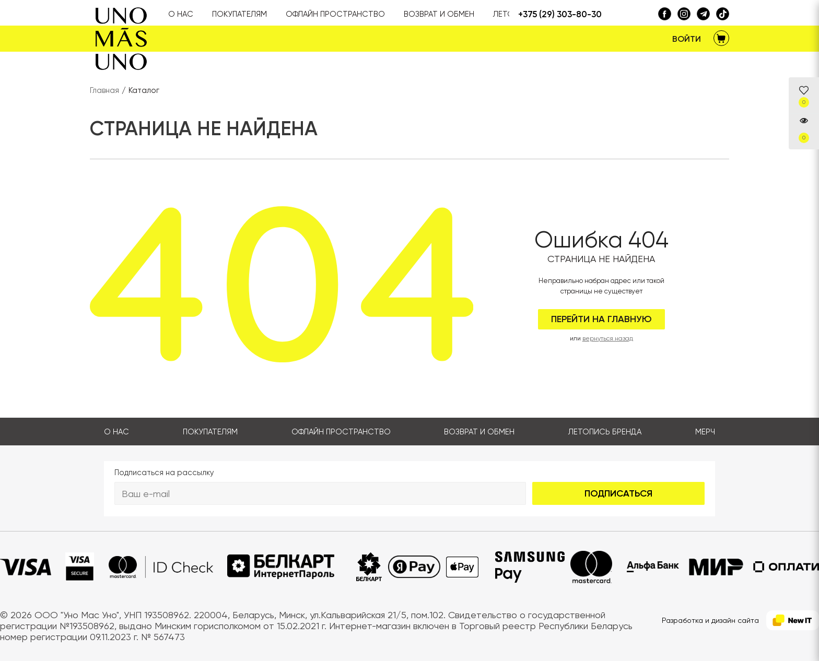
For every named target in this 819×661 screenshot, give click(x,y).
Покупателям (210, 431)
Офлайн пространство (341, 431)
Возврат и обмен (479, 431)
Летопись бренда (604, 431)
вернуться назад (607, 338)
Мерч (705, 431)
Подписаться (618, 493)
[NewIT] (792, 620)
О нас (116, 431)
